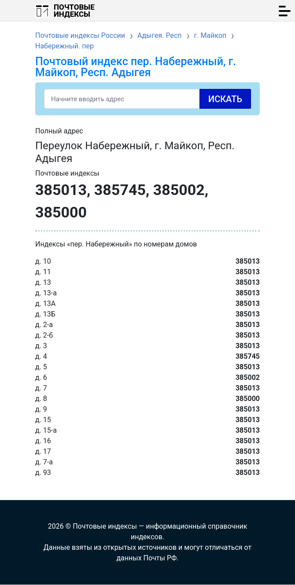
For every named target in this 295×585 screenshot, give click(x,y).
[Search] (147, 99)
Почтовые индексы (74, 11)
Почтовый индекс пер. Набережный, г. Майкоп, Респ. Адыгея (135, 67)
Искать (225, 99)
